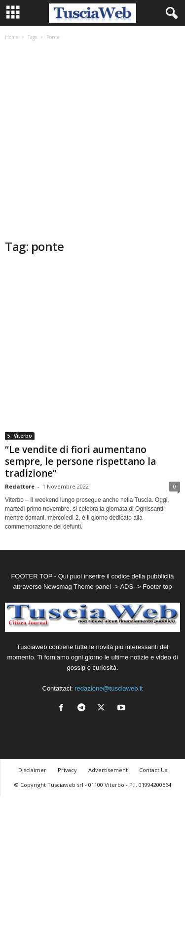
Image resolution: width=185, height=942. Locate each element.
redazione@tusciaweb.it (108, 688)
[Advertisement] (92, 141)
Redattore (20, 486)
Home (11, 37)
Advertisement (108, 770)
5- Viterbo (19, 435)
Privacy (67, 770)
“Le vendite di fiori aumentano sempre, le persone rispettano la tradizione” (80, 461)
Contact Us (153, 770)
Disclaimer (32, 770)
